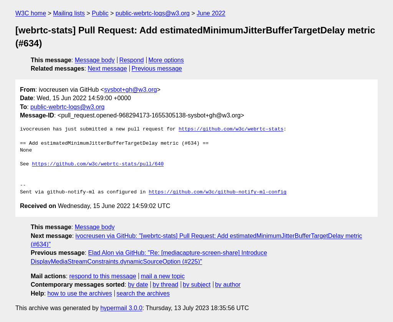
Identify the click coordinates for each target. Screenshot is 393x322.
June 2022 (211, 13)
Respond (131, 60)
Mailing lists (69, 13)
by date (138, 284)
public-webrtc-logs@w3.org (153, 13)
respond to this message (102, 276)
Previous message (157, 68)
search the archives (143, 293)
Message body (95, 60)
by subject (196, 284)
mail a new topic (163, 276)
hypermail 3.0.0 (121, 308)
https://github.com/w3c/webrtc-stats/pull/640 (97, 164)
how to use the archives (80, 293)
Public (100, 13)
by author (228, 284)
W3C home (30, 13)
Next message (107, 68)
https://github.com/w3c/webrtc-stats (230, 129)
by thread (165, 284)
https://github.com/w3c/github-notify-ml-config (217, 192)
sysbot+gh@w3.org (130, 89)
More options (166, 60)
